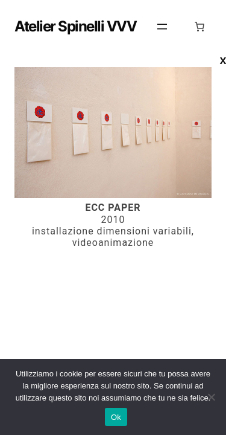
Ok (116, 417)
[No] (211, 397)
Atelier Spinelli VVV (75, 26)
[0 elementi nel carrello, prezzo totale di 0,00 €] (199, 26)
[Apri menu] (162, 26)
